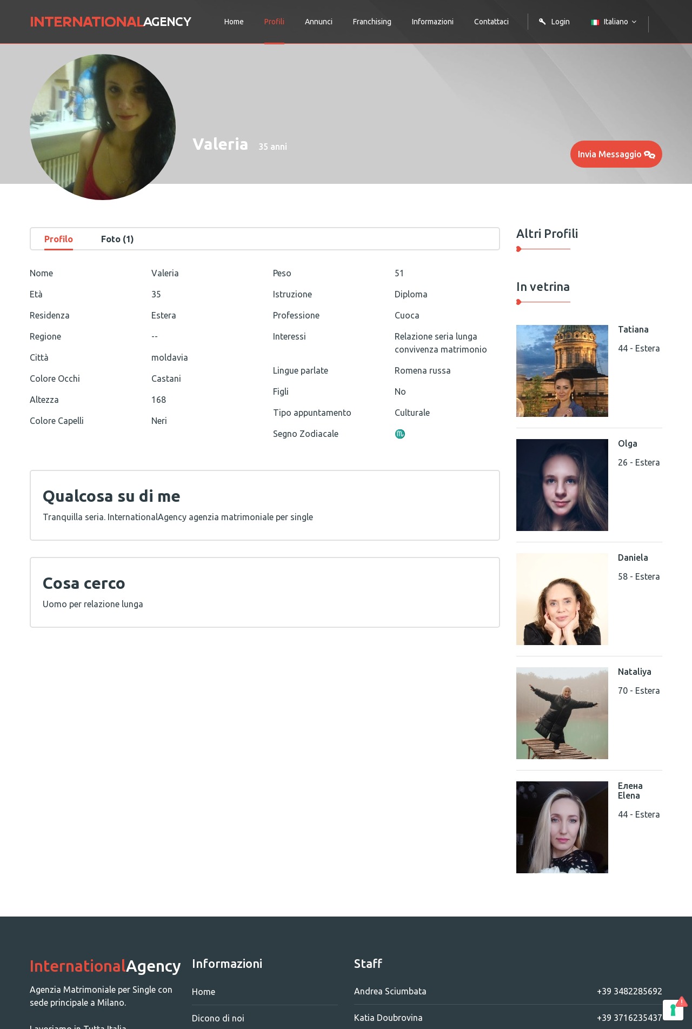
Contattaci (491, 21)
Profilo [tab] (58, 239)
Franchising (372, 21)
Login (554, 21)
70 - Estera (639, 690)
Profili (274, 21)
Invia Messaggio (616, 154)
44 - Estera (639, 348)
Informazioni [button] (433, 21)
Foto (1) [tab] (117, 239)
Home (234, 21)
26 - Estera (639, 462)
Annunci (318, 21)
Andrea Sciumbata (508, 991)
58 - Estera (639, 576)
